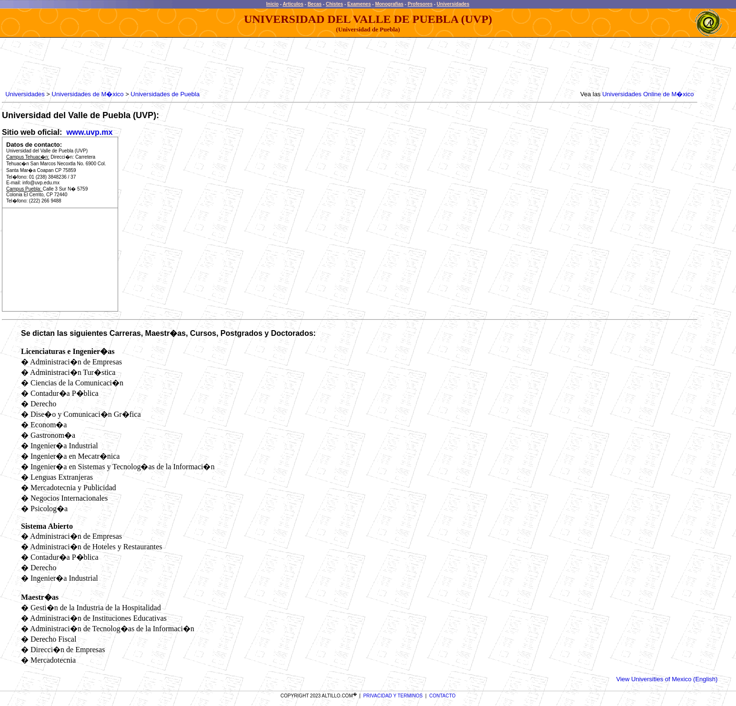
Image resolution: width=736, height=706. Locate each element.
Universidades (453, 4)
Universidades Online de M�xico (648, 94)
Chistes (334, 4)
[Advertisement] (177, 64)
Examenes (359, 4)
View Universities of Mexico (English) (666, 679)
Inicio (272, 4)
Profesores (420, 4)
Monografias (389, 4)
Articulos (292, 4)
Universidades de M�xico (88, 94)
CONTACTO (442, 695)
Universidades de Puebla (165, 94)
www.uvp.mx (88, 132)
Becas (315, 4)
